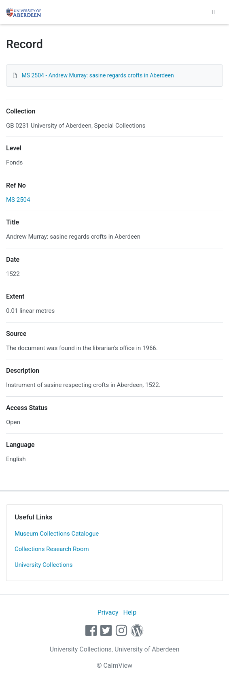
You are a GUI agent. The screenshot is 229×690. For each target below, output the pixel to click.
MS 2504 (18, 199)
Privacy (108, 612)
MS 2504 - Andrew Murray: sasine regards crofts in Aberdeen (97, 75)
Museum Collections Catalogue (57, 533)
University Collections (44, 564)
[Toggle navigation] (214, 12)
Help (129, 612)
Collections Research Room (52, 549)
